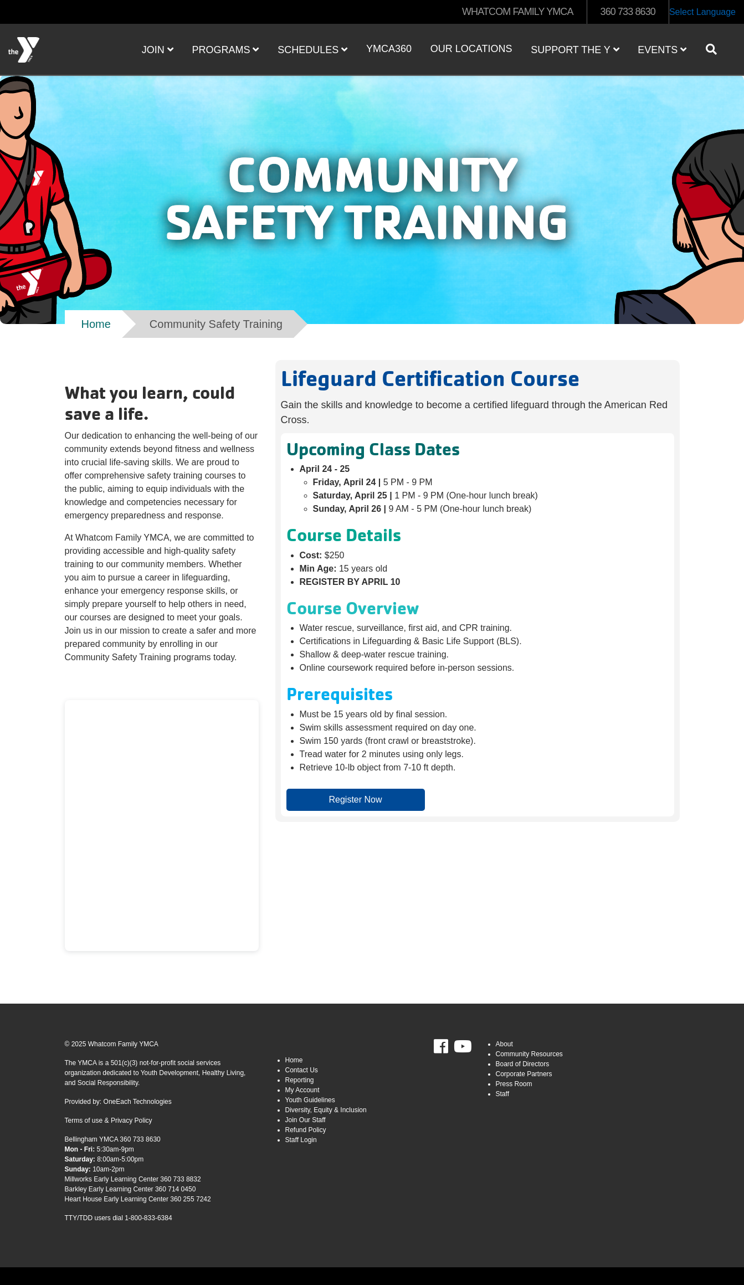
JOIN (157, 49)
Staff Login (301, 1140)
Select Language (702, 12)
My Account (302, 1090)
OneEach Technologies (138, 1102)
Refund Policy (305, 1130)
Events (662, 49)
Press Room (514, 1084)
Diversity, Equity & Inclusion (326, 1110)
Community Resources (529, 1054)
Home (96, 324)
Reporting (299, 1080)
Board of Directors (523, 1064)
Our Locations (471, 48)
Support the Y (575, 49)
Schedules (312, 49)
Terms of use (84, 1120)
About (504, 1044)
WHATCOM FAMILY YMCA (517, 11)
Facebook (448, 1047)
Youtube (461, 1047)
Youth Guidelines (310, 1100)
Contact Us (301, 1070)
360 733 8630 (628, 11)
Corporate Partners (524, 1074)
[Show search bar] (715, 49)
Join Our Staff (305, 1120)
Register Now (355, 799)
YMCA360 (389, 48)
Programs (225, 49)
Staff (502, 1094)
